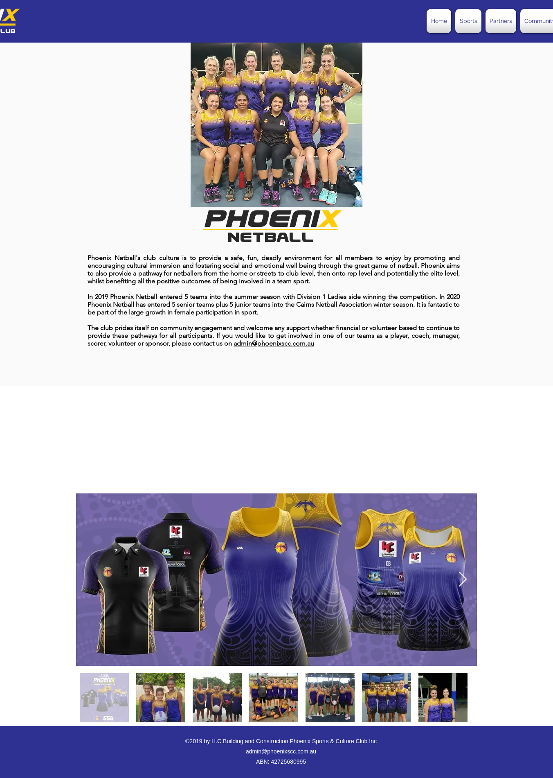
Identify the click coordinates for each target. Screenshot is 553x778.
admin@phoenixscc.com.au (274, 343)
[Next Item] (463, 580)
